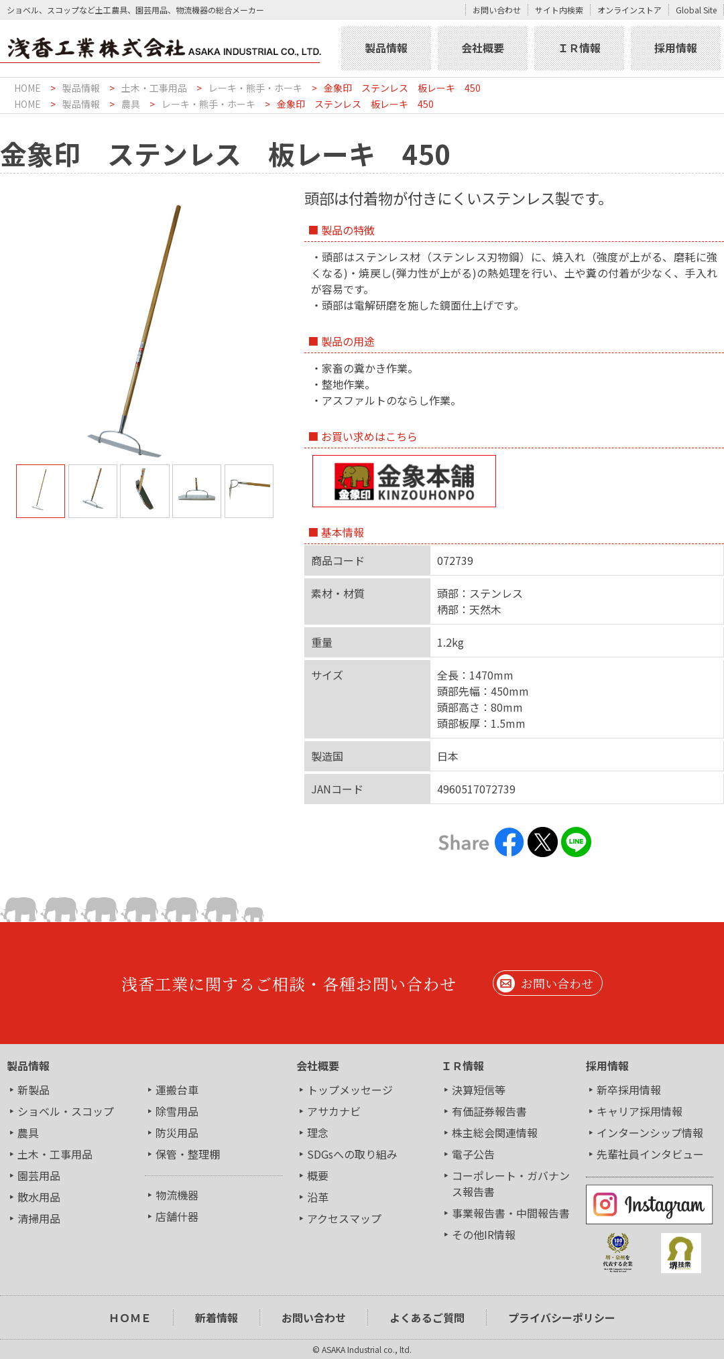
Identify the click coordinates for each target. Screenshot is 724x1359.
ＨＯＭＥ (130, 1317)
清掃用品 (38, 1218)
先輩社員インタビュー (650, 1154)
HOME (27, 87)
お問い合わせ (497, 9)
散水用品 (38, 1197)
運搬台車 (177, 1090)
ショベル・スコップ (65, 1111)
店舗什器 (177, 1216)
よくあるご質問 (427, 1317)
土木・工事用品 (154, 87)
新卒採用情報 (629, 1090)
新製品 (33, 1090)
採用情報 (675, 48)
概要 (317, 1175)
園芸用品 (38, 1175)
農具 (130, 104)
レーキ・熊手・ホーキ (255, 87)
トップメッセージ (350, 1090)
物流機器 (177, 1195)
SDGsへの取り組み (352, 1154)
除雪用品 (177, 1111)
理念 (317, 1132)
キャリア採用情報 (639, 1111)
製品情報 (386, 48)
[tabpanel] (145, 330)
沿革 (317, 1197)
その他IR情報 (484, 1234)
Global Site (696, 9)
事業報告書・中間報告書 (511, 1213)
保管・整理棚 (188, 1154)
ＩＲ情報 (579, 48)
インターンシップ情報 (650, 1132)
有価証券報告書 (489, 1111)
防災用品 (177, 1132)
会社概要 (482, 48)
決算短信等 (478, 1090)
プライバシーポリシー (561, 1317)
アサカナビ (334, 1111)
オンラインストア (629, 9)
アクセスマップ (344, 1218)
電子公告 (473, 1154)
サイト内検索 (559, 9)
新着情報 (216, 1317)
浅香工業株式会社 (169, 48)
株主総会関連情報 (495, 1132)
